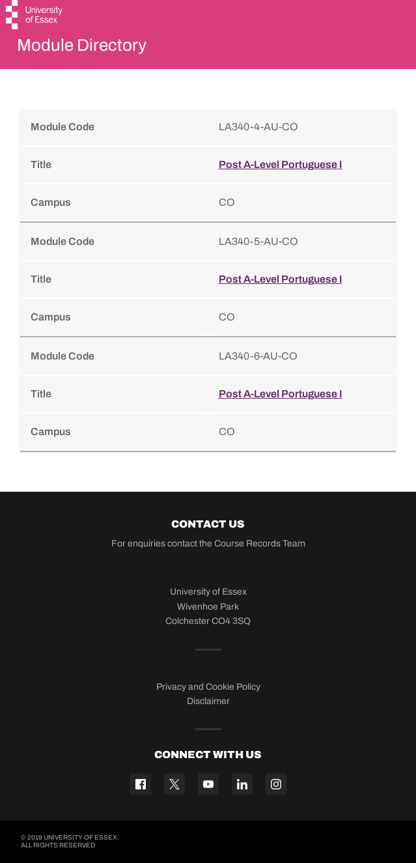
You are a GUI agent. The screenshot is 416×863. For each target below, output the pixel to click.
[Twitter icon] (174, 784)
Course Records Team (259, 543)
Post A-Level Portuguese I (280, 164)
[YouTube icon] (208, 784)
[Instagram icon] (276, 784)
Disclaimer (208, 701)
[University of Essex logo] (35, 16)
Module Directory (81, 45)
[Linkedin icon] (242, 784)
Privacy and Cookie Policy (208, 687)
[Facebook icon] (140, 784)
